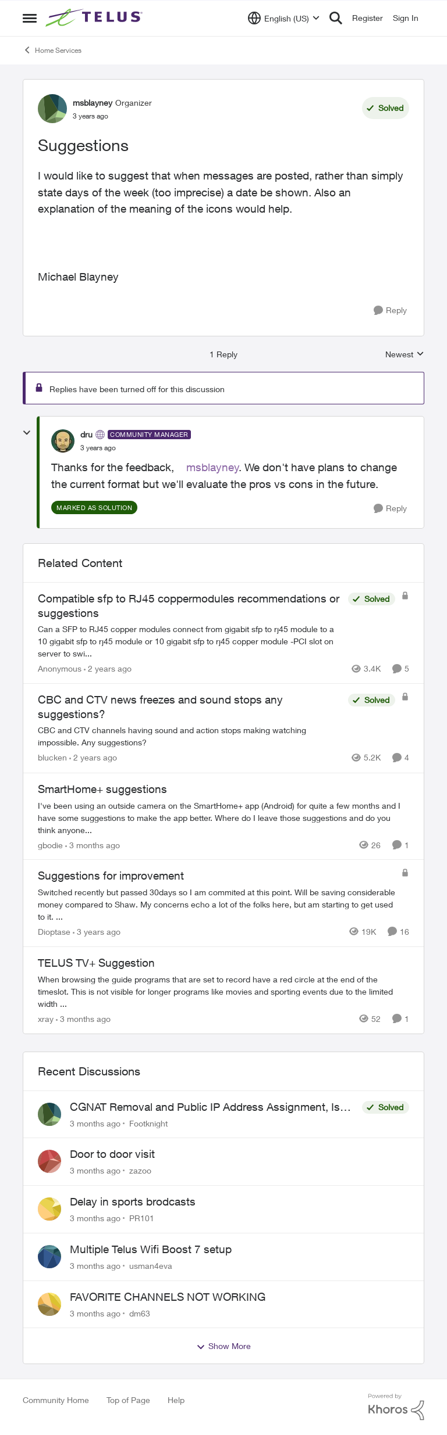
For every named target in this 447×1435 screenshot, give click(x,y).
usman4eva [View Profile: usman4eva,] (150, 1266)
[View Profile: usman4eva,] (49, 1256)
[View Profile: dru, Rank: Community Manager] (62, 441)
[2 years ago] (108, 668)
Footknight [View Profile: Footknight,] (148, 1123)
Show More (223, 1346)
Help (176, 1400)
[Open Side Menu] (29, 18)
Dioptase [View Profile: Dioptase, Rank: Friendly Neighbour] (54, 932)
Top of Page (128, 1400)
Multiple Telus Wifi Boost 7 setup (151, 1249)
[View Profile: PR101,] (49, 1209)
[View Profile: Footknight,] (49, 1114)
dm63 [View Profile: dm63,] (139, 1313)
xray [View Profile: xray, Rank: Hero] (46, 1019)
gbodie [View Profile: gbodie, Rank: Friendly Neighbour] (50, 844)
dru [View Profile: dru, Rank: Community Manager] (86, 434)
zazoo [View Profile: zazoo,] (140, 1170)
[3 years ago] (96, 931)
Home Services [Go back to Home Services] (52, 50)
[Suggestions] (98, 448)
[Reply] (390, 310)
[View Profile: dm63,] (49, 1304)
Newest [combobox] (404, 354)
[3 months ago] (92, 844)
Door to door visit (112, 1153)
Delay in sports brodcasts (133, 1201)
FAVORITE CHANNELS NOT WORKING (167, 1296)
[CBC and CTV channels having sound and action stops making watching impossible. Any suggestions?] (190, 736)
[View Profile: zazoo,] (49, 1161)
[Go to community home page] (95, 18)
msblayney (212, 467)
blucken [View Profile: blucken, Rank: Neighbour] (52, 758)
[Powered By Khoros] (396, 1407)
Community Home (56, 1400)
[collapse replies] (27, 433)
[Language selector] (284, 18)
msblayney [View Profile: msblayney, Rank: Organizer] (92, 102)
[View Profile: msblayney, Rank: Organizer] (52, 108)
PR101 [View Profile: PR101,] (141, 1218)
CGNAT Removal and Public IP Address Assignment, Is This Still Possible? (205, 1107)
